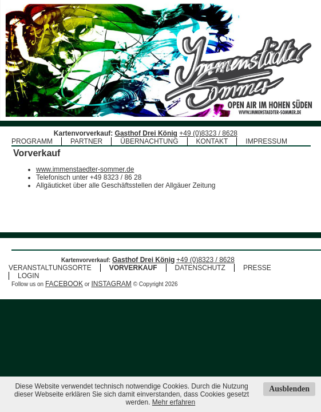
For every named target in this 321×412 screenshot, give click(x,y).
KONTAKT (212, 141)
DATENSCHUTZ (200, 268)
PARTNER (86, 141)
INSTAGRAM (111, 284)
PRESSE (257, 268)
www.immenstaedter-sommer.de (85, 169)
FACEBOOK (64, 284)
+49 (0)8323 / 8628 (208, 133)
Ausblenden (289, 389)
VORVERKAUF (133, 268)
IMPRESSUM (266, 141)
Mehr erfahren (173, 402)
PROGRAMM (32, 141)
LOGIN (28, 276)
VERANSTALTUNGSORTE (50, 268)
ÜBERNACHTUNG (149, 141)
